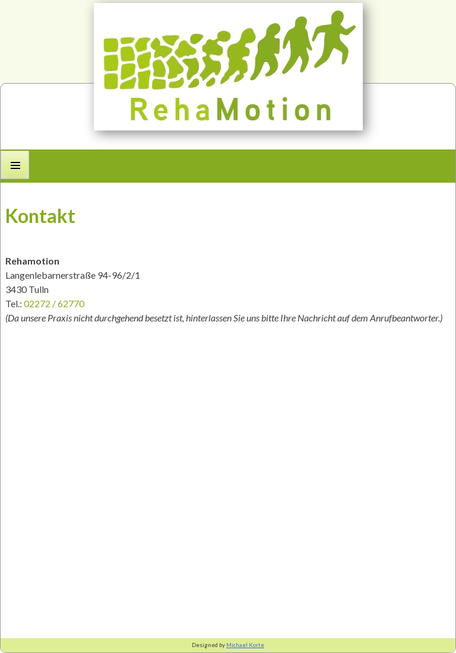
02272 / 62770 (54, 303)
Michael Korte (245, 645)
